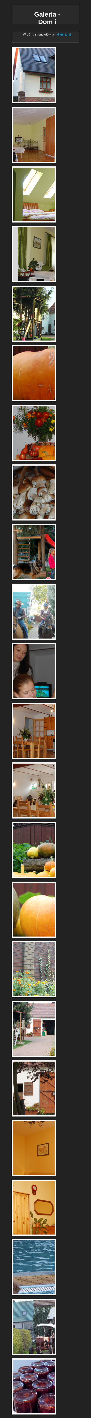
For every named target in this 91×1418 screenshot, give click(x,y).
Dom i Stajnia (34, 75)
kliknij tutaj (64, 34)
